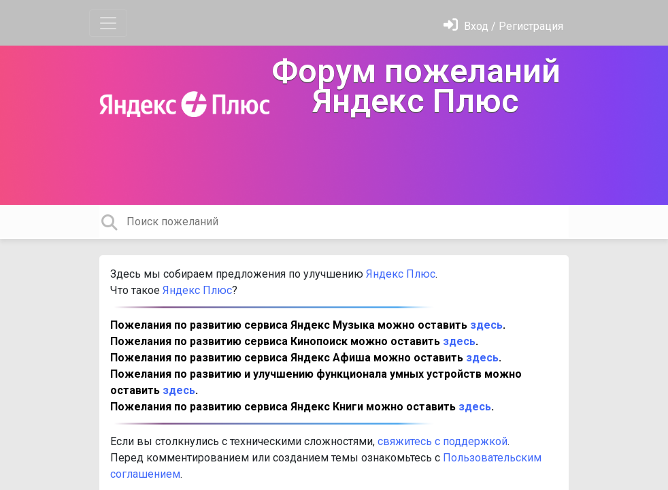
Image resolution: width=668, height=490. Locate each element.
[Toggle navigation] (108, 23)
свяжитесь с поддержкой (442, 441)
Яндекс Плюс (399, 273)
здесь (486, 324)
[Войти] (503, 26)
